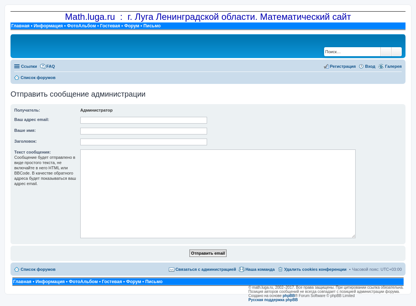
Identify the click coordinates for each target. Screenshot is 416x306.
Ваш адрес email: (31, 119)
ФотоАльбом (81, 25)
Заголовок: (25, 141)
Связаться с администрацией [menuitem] (206, 269)
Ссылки (29, 66)
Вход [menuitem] (370, 66)
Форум (131, 25)
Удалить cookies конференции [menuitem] (315, 269)
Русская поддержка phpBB (273, 300)
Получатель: (27, 110)
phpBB (289, 296)
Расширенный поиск (397, 51)
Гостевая (110, 25)
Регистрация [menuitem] (343, 66)
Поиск (386, 51)
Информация (48, 25)
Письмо (152, 25)
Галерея (393, 66)
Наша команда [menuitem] (260, 269)
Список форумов (38, 269)
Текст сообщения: (32, 152)
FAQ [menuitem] (51, 66)
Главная (20, 25)
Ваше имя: (25, 130)
